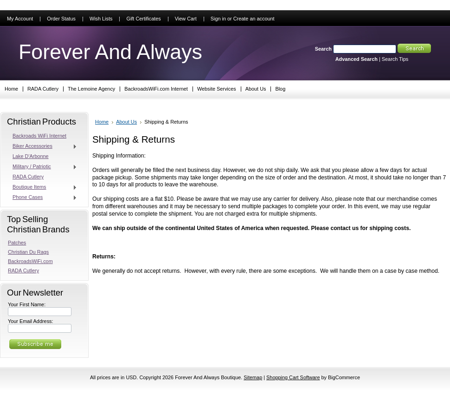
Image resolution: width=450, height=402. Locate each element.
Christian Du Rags (28, 252)
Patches (17, 242)
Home (102, 122)
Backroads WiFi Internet (39, 135)
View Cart (186, 18)
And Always (110, 51)
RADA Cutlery (28, 176)
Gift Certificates (143, 18)
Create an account (254, 18)
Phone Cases (42, 197)
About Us (126, 122)
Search (323, 49)
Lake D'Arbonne (31, 156)
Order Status (61, 18)
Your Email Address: (30, 321)
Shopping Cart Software (293, 377)
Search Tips (395, 59)
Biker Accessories (42, 146)
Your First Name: (26, 304)
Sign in (218, 18)
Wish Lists (101, 18)
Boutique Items (42, 187)
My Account (20, 18)
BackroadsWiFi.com (30, 261)
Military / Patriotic (42, 167)
